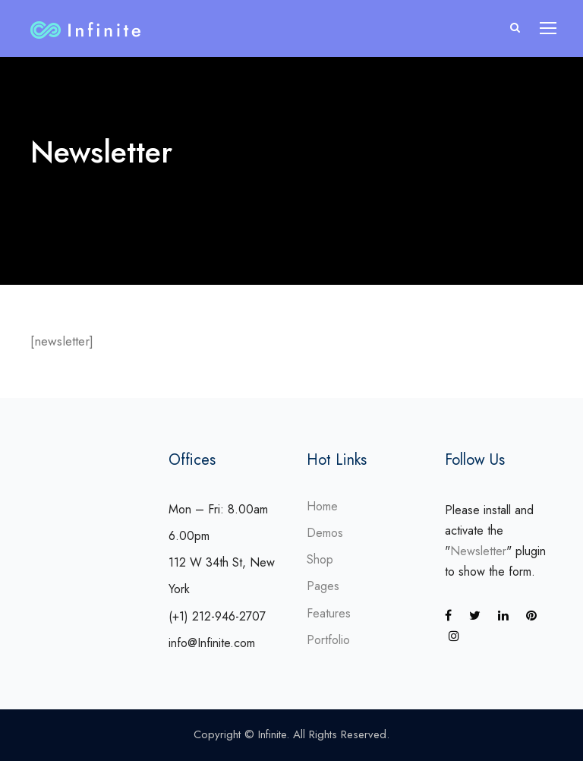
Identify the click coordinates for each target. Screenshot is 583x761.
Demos (325, 533)
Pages (323, 586)
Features (329, 613)
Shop (320, 559)
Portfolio (328, 640)
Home (322, 506)
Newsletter (478, 551)
